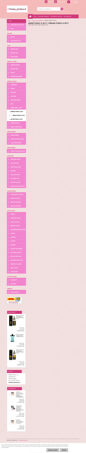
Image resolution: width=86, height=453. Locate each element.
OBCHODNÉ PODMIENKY (43, 16)
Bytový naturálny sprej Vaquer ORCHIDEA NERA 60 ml (20, 317)
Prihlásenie (50, 2)
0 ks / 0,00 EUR (74, 1)
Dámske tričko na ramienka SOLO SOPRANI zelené (20, 335)
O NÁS (35, 16)
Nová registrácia (61, 2)
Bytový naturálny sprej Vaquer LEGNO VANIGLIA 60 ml (20, 351)
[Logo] (17, 9)
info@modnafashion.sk (14, 382)
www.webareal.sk (23, 440)
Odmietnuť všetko (52, 450)
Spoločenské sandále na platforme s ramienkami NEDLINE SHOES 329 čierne (20, 408)
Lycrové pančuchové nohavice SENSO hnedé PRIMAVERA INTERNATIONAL (20, 394)
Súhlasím (63, 450)
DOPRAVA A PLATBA (34, 20)
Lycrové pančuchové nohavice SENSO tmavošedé (20, 421)
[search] (62, 9)
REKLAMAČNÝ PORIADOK (56, 16)
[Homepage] (31, 16)
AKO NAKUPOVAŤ (67, 16)
